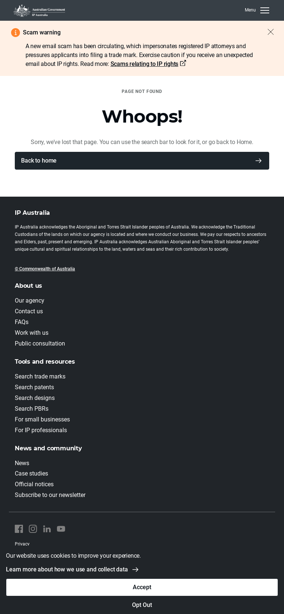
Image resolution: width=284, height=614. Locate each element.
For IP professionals (41, 430)
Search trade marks (40, 376)
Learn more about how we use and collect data (67, 569)
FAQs (21, 322)
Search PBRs (31, 408)
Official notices (34, 484)
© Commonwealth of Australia (45, 268)
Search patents (34, 387)
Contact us (29, 311)
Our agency (29, 300)
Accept (142, 587)
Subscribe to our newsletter (50, 494)
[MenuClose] (257, 10)
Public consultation (40, 343)
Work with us (31, 332)
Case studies (31, 473)
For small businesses (42, 419)
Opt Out (142, 604)
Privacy (22, 544)
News (22, 463)
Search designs (35, 397)
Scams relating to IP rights (145, 63)
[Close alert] (267, 32)
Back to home (39, 160)
